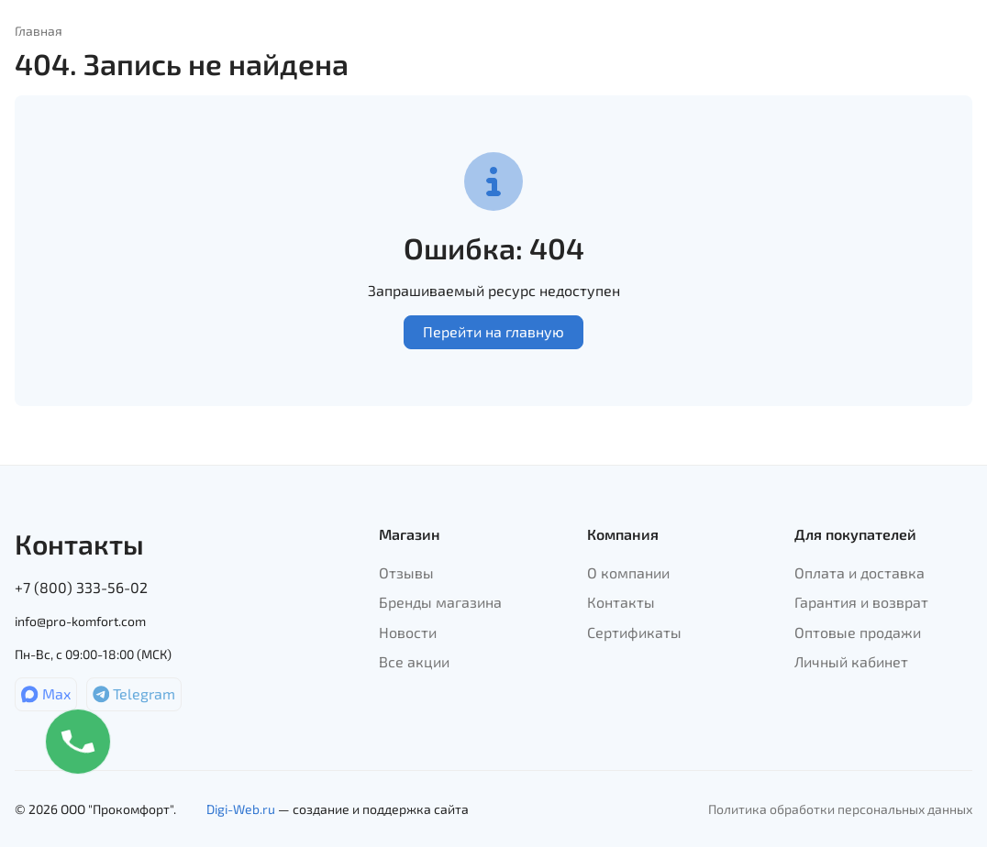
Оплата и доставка (859, 572)
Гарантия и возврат (861, 601)
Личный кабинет (851, 661)
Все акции (414, 661)
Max (46, 693)
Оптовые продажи (857, 632)
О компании (628, 572)
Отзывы (406, 572)
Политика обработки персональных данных (840, 809)
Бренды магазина (440, 601)
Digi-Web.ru (240, 809)
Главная (38, 30)
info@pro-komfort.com (80, 621)
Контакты (621, 601)
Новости (408, 632)
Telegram (134, 693)
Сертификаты (634, 632)
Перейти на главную (493, 331)
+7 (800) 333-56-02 (81, 587)
